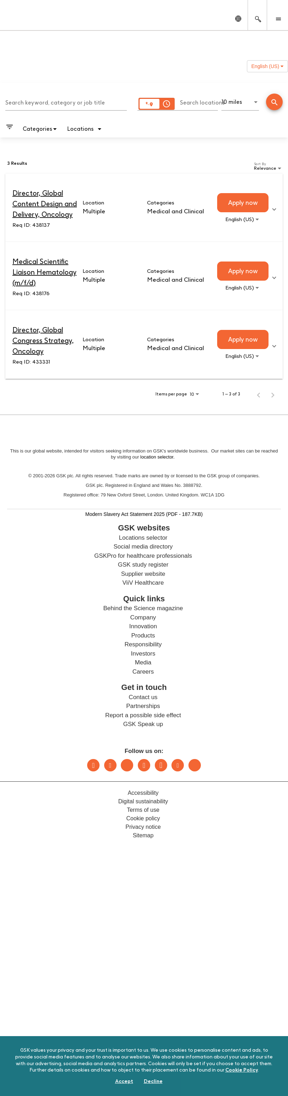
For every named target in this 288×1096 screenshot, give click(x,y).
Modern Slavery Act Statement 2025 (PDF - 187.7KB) (144, 514)
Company (143, 617)
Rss (194, 765)
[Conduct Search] (274, 102)
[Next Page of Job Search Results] (273, 394)
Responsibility (143, 644)
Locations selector (143, 537)
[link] (144, 208)
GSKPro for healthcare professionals (143, 555)
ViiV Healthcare (143, 582)
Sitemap (143, 835)
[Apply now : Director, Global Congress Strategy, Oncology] (243, 339)
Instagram (144, 765)
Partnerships (143, 706)
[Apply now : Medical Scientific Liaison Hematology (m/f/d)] (243, 271)
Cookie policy (143, 818)
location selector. (158, 457)
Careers (143, 671)
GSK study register (143, 564)
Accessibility (143, 793)
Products (143, 635)
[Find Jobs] (274, 103)
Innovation (143, 626)
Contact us (143, 697)
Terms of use (143, 810)
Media (143, 662)
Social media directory (143, 546)
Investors (143, 653)
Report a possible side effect (143, 715)
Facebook (161, 765)
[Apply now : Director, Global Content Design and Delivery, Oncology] (243, 202)
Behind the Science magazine (143, 608)
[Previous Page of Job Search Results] (259, 394)
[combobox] (66, 101)
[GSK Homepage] (24, 21)
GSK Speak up (143, 724)
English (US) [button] (267, 66)
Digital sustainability (143, 801)
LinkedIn (93, 765)
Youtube (177, 765)
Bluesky (127, 765)
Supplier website (143, 574)
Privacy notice (143, 827)
